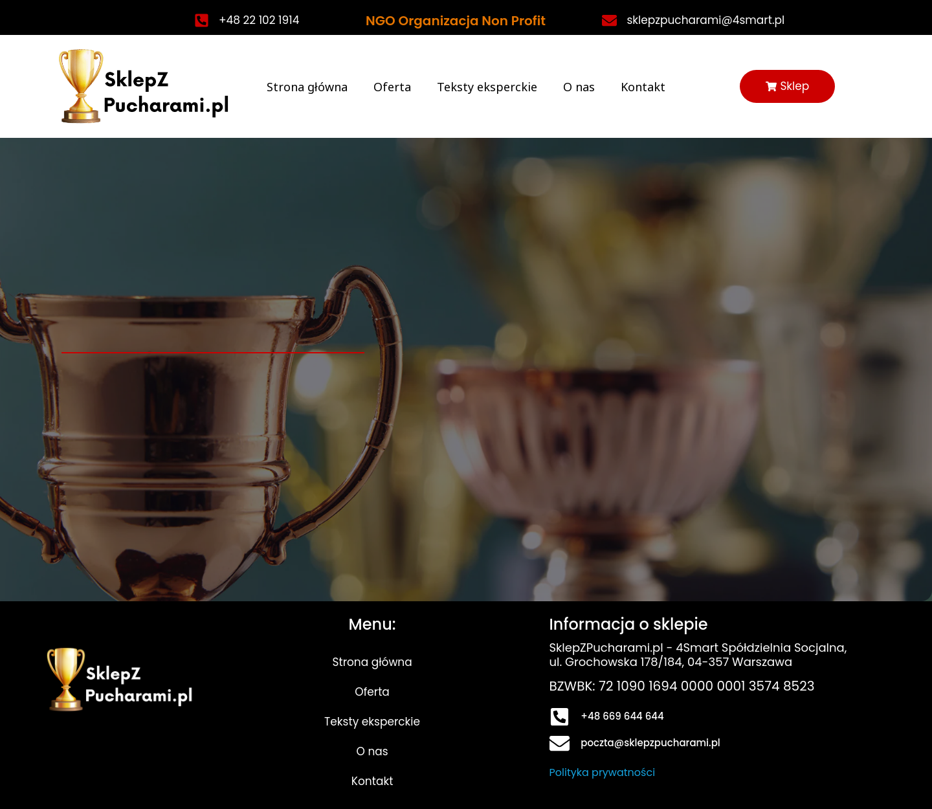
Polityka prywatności (602, 772)
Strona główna (307, 86)
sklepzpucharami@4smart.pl (705, 20)
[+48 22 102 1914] (201, 20)
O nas (579, 86)
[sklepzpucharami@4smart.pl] (609, 20)
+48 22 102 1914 (259, 20)
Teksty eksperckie (487, 86)
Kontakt (643, 86)
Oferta (392, 86)
